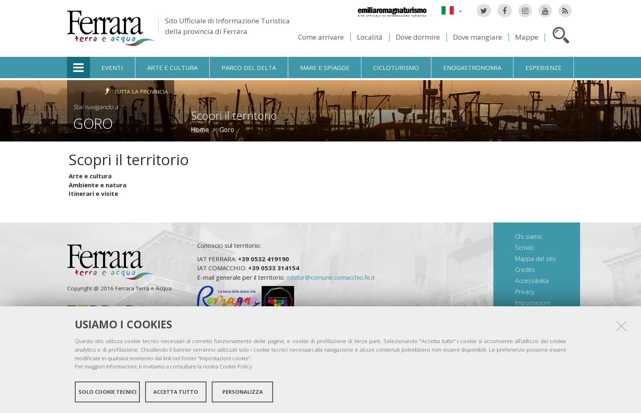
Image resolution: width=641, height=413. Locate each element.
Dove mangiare (477, 37)
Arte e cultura (172, 67)
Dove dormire (418, 37)
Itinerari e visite (93, 193)
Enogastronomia (472, 67)
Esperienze (543, 67)
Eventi (112, 67)
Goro (93, 123)
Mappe (526, 37)
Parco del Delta (249, 67)
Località (370, 37)
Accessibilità (532, 280)
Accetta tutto (175, 391)
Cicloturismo (396, 67)
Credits (525, 269)
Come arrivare (321, 37)
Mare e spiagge (325, 67)
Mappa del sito (535, 258)
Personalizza (242, 391)
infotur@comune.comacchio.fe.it (331, 277)
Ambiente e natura (97, 185)
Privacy (524, 291)
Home (200, 129)
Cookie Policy (236, 366)
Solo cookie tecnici (107, 391)
